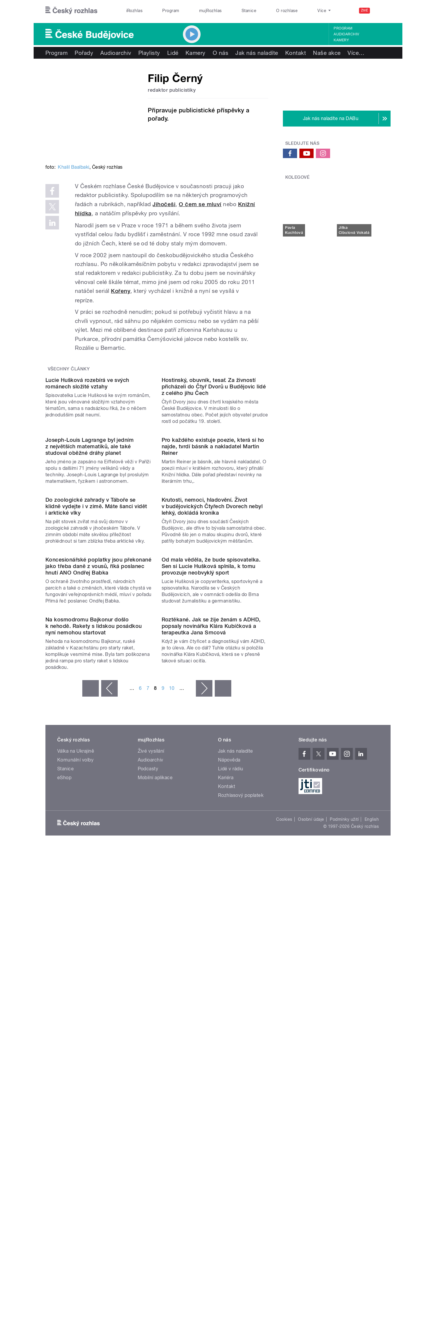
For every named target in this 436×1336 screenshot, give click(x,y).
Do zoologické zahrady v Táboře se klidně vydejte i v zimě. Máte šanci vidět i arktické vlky (96, 686)
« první (90, 988)
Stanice (249, 10)
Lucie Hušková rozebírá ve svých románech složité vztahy (87, 443)
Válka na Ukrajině (75, 1051)
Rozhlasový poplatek (240, 1095)
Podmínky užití (344, 1119)
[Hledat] (383, 10)
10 (172, 988)
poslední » (223, 988)
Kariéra (225, 1077)
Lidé (172, 53)
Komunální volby (75, 1060)
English (372, 1119)
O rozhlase (287, 10)
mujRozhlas (210, 10)
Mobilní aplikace (155, 1077)
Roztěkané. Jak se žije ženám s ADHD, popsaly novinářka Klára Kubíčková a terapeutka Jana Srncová (211, 925)
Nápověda (229, 1060)
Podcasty (148, 1068)
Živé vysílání (151, 1051)
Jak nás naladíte (256, 53)
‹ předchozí (109, 988)
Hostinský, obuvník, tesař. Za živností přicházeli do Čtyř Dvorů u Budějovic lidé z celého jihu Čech (214, 446)
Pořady (84, 53)
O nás (220, 53)
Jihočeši (164, 204)
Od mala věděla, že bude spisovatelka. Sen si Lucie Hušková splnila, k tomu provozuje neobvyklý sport (211, 806)
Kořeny (120, 291)
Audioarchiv (346, 34)
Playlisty (149, 53)
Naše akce (326, 53)
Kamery (341, 40)
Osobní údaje (311, 1119)
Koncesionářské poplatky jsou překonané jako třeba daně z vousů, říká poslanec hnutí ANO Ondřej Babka (98, 806)
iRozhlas (134, 10)
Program (170, 10)
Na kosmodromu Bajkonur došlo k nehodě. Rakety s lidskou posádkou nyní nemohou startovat (93, 925)
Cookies (284, 1119)
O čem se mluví (200, 204)
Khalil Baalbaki (73, 167)
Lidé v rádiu (230, 1068)
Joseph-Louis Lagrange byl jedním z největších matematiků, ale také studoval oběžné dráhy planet (89, 566)
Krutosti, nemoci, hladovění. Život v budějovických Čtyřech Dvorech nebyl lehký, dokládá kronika (212, 686)
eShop (64, 1077)
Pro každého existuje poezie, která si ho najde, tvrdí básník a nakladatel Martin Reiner (213, 566)
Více (356, 53)
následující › (204, 988)
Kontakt (295, 53)
